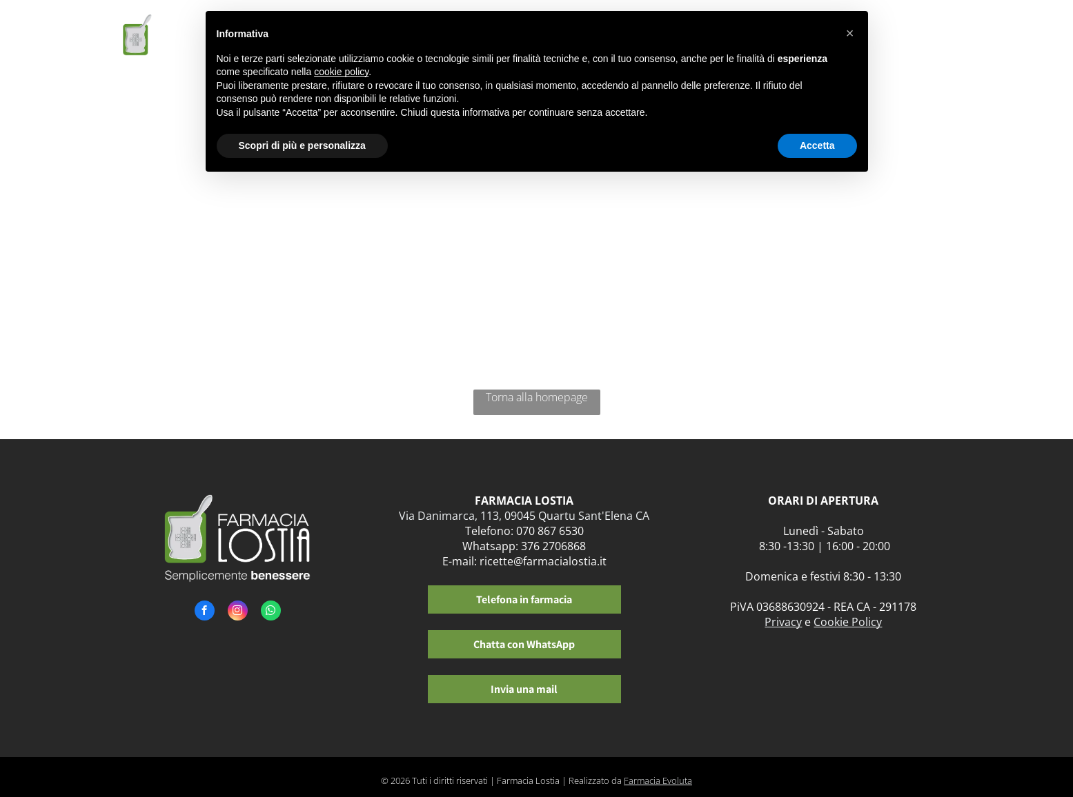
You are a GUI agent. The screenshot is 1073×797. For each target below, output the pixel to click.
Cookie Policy (848, 621)
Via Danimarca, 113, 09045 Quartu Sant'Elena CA (524, 515)
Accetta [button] (817, 145)
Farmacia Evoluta (658, 780)
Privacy (783, 621)
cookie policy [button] (341, 71)
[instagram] (238, 612)
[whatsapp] (271, 612)
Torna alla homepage (537, 397)
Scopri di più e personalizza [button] (302, 145)
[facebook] (205, 612)
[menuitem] (887, 39)
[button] (850, 33)
